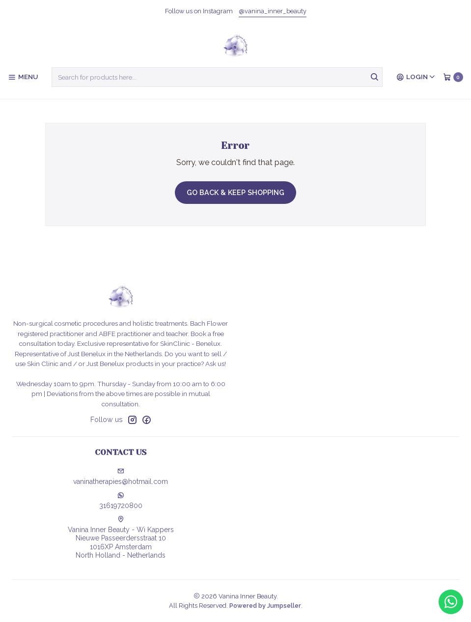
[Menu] (23, 77)
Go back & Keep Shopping (235, 192)
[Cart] (453, 77)
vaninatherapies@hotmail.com (120, 476)
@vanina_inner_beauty (272, 11)
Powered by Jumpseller (265, 605)
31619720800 (120, 500)
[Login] (416, 77)
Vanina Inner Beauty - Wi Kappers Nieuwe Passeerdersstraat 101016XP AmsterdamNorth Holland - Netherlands (121, 538)
